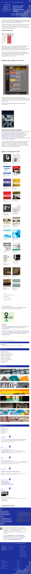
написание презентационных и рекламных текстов (17, 439)
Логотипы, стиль (6, 380)
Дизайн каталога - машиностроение (15, 175)
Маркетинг (3, 433)
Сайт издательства (15, 212)
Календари (4, 414)
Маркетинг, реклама (5, 562)
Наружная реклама (7, 299)
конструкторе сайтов (5, 334)
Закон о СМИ (3, 469)
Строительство (21, 136)
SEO (2, 447)
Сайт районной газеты (15, 251)
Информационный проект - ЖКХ (15, 226)
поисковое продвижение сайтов (14, 539)
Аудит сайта (22, 549)
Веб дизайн (3, 427)
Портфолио (6, 2)
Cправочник (3, 560)
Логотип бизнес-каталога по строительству (15, 188)
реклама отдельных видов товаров (8, 484)
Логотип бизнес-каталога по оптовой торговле (6, 188)
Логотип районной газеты (6, 251)
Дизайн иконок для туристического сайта (15, 239)
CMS (2, 458)
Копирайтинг (3, 437)
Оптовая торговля (13, 137)
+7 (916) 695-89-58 (4, 500)
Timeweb (4, 324)
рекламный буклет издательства (17, 134)
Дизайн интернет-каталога (15, 276)
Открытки (4, 421)
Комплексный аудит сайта (6, 352)
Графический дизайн (5, 429)
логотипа (9, 132)
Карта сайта (19, 571)
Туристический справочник (5, 239)
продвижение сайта (10, 103)
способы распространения (6, 482)
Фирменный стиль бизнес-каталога (6, 276)
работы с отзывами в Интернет (23, 332)
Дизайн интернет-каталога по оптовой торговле (6, 175)
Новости (18, 565)
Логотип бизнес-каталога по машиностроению (6, 201)
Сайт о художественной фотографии (6, 264)
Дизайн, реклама (22, 546)
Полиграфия (6, 296)
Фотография (3, 362)
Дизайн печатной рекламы (6, 355)
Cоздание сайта (4, 351)
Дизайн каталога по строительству (15, 200)
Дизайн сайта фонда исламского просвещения (16, 288)
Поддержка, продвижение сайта (7, 354)
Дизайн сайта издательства (21, 21)
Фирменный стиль (23, 552)
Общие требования (5, 481)
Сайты (10, 2)
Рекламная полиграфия (23, 555)
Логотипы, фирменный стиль (6, 359)
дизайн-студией (23, 46)
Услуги (18, 562)
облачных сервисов (12, 332)
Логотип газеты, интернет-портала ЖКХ (6, 226)
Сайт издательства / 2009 (16, 163)
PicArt (13, 546)
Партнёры (18, 568)
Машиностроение (5, 137)
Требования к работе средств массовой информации (10, 471)
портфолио (10, 535)
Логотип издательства (5, 163)
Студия (2, 2)
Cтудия (17, 560)
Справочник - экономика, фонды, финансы (6, 288)
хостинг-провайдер (10, 326)
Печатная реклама (7, 298)
